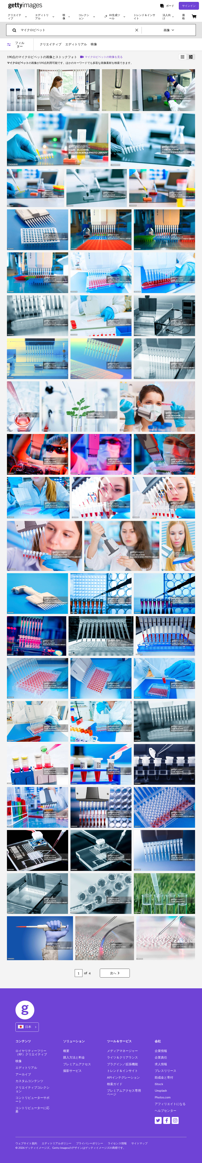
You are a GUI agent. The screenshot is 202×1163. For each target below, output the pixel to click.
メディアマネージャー (122, 1051)
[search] (16, 30)
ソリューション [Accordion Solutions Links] (74, 1041)
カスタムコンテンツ (29, 1081)
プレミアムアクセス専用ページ (124, 1092)
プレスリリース (165, 1070)
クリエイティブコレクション (32, 1089)
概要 (66, 1051)
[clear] (138, 30)
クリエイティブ (50, 44)
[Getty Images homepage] (25, 6)
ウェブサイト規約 (26, 1143)
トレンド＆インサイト (122, 1070)
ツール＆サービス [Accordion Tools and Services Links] (119, 1041)
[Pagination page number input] (78, 973)
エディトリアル (76, 44)
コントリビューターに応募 (32, 1109)
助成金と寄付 (164, 1077)
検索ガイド (114, 1084)
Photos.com (163, 1097)
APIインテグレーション (123, 1077)
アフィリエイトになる (170, 1104)
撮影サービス (72, 1070)
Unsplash (161, 1090)
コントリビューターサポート (32, 1099)
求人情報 (161, 1064)
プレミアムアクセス (77, 1064)
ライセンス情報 (117, 1143)
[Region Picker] (27, 1027)
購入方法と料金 (74, 1057)
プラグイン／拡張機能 (122, 1064)
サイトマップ (139, 1143)
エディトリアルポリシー (56, 1143)
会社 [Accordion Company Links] (158, 1041)
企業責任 (161, 1057)
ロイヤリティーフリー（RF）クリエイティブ (31, 1052)
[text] (77, 30)
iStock (159, 1084)
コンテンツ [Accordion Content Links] (23, 1041)
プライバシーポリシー (89, 1143)
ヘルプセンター (165, 1110)
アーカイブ (23, 1074)
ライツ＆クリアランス (122, 1057)
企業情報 (161, 1051)
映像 (94, 44)
